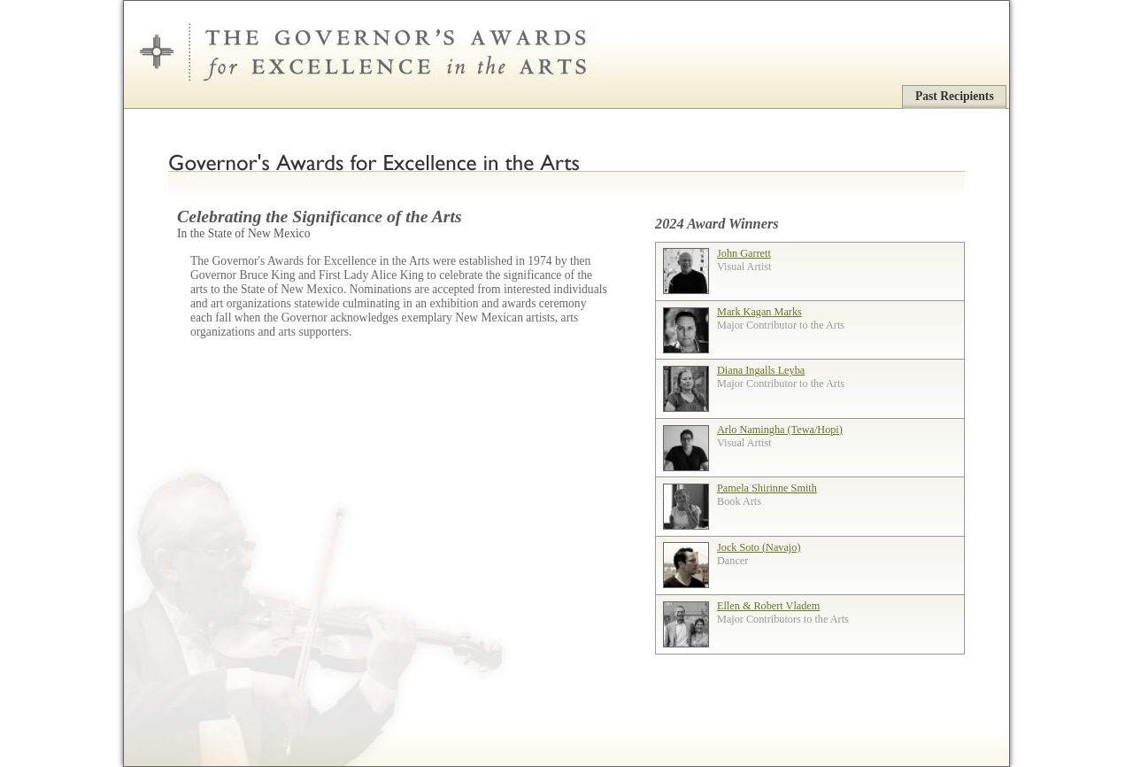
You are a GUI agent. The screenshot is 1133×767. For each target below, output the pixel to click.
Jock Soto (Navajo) (758, 547)
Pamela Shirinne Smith (767, 488)
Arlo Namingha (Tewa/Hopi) (780, 429)
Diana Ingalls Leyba (761, 370)
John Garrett (744, 253)
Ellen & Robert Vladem (768, 606)
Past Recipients (954, 96)
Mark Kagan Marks (759, 312)
